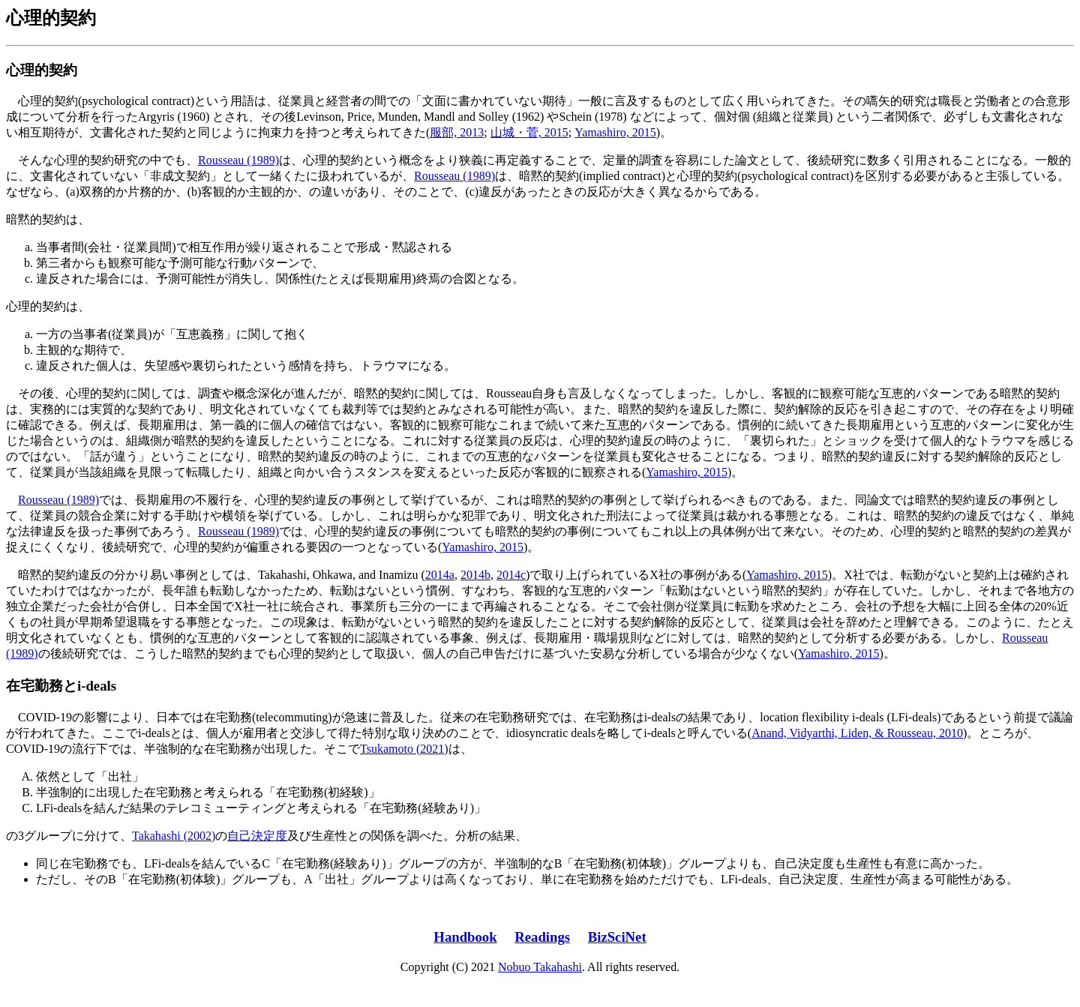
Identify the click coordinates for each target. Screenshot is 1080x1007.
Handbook (465, 937)
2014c (511, 574)
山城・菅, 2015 (529, 132)
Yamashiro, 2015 (615, 132)
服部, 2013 (457, 132)
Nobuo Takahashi (540, 967)
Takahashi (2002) (173, 835)
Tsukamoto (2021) (404, 748)
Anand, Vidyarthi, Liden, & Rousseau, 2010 (857, 733)
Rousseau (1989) (238, 160)
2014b (475, 574)
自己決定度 (257, 835)
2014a (439, 574)
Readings (542, 937)
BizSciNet (617, 937)
